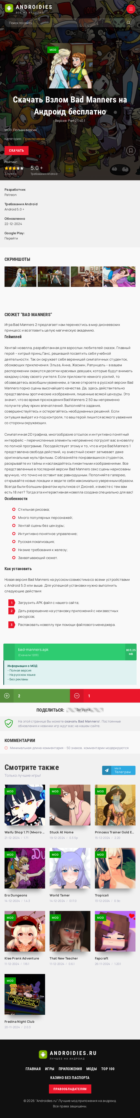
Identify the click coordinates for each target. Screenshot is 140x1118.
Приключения (34, 139)
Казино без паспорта (69, 1078)
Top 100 (107, 1069)
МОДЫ (91, 1069)
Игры (49, 1069)
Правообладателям (70, 1089)
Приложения (70, 1069)
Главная (33, 1069)
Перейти (11, 238)
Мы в (123, 770)
